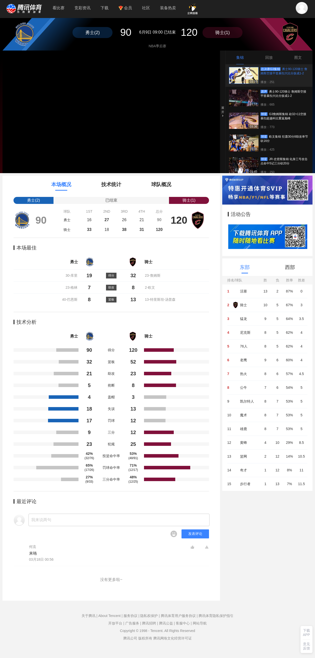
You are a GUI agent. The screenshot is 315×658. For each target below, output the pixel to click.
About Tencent (109, 616)
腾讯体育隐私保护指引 (216, 616)
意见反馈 (306, 646)
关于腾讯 (89, 616)
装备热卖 (168, 8)
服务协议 (131, 616)
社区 (146, 8)
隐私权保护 (149, 616)
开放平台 (115, 623)
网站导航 (200, 623)
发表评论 (195, 534)
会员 (125, 8)
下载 (104, 8)
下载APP (306, 632)
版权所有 (145, 638)
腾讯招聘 (149, 623)
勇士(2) (92, 32)
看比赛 (58, 8)
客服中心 (183, 623)
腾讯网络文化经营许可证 (172, 638)
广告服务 (132, 623)
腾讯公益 (166, 623)
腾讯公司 (130, 638)
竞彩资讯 (82, 8)
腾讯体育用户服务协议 (178, 616)
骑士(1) (222, 32)
